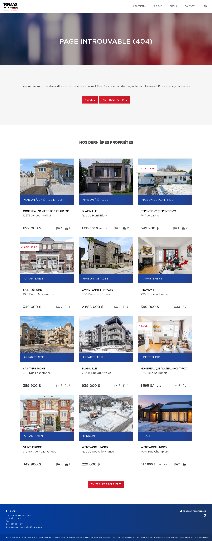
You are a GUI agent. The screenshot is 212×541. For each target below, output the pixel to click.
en (205, 6)
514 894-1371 (17, 524)
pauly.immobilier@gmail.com (28, 527)
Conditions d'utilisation (152, 538)
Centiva (203, 537)
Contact (190, 6)
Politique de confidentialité (126, 538)
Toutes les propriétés (106, 484)
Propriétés (139, 6)
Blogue (158, 6)
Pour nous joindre (114, 100)
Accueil (90, 100)
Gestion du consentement (176, 538)
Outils (173, 6)
